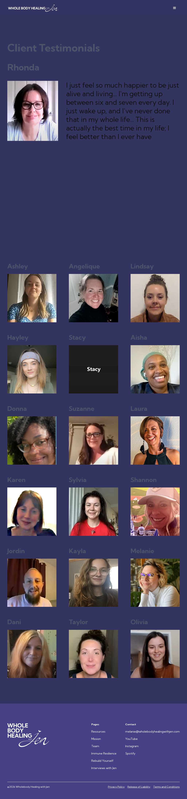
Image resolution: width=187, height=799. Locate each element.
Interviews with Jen (104, 768)
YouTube (131, 739)
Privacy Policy (116, 786)
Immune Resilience (104, 753)
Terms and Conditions (166, 786)
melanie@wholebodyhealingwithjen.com (152, 731)
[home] (33, 8)
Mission (96, 739)
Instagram (132, 746)
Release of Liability (138, 786)
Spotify (130, 753)
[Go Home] (28, 735)
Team (95, 746)
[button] (174, 8)
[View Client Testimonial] (31, 292)
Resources (98, 731)
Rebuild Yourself (102, 760)
